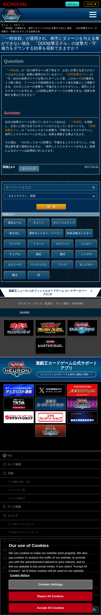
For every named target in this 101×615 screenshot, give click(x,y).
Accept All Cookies (50, 608)
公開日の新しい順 (20, 482)
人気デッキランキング (22, 524)
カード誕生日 (18, 498)
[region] (50, 576)
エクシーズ (29, 168)
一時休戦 (13, 70)
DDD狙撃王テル (77, 74)
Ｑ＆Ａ (17, 25)
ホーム (4, 25)
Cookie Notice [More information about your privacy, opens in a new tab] (20, 575)
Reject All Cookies (50, 596)
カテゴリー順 (18, 490)
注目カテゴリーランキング (25, 532)
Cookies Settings (50, 584)
